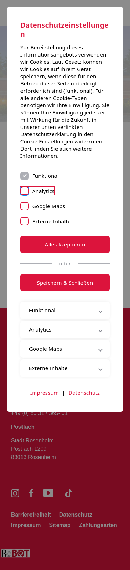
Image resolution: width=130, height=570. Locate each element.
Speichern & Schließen (65, 282)
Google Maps (48, 206)
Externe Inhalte (51, 221)
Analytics (43, 190)
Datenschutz (84, 392)
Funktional (45, 175)
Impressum (44, 392)
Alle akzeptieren (65, 244)
